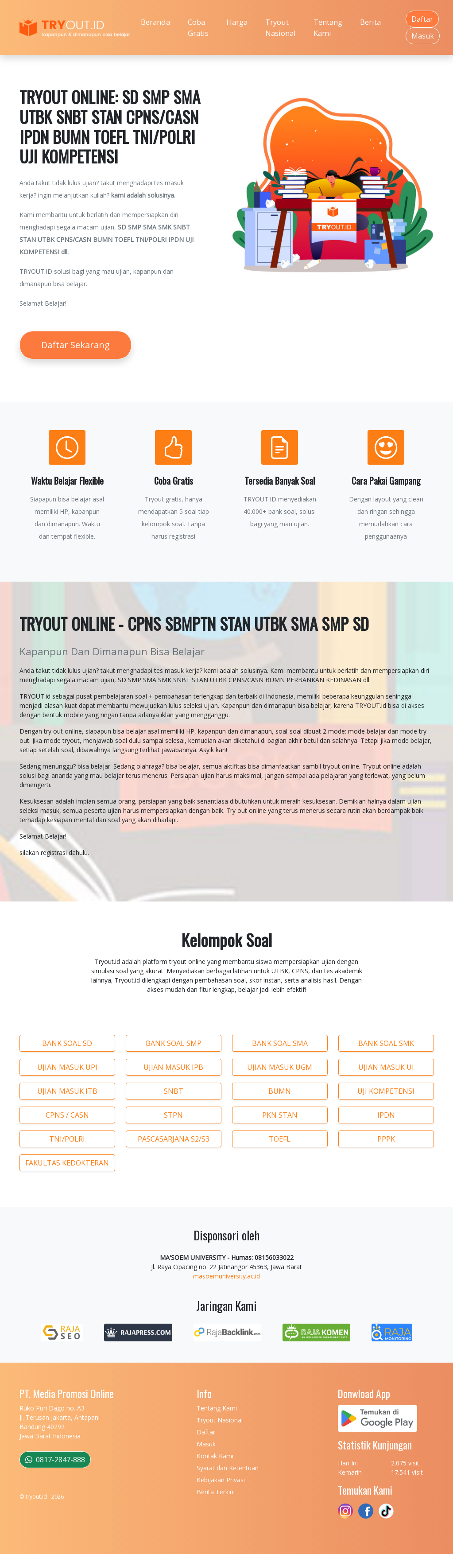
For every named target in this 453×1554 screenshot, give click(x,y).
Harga (237, 22)
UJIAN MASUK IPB (173, 1067)
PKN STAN (280, 1115)
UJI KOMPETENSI (385, 1091)
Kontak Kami (215, 1456)
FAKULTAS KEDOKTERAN (67, 1163)
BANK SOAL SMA (280, 1043)
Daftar (422, 19)
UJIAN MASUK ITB (67, 1091)
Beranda (155, 22)
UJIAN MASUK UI (386, 1067)
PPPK (386, 1139)
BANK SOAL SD (67, 1043)
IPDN (386, 1115)
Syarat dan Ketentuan (228, 1468)
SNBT (173, 1091)
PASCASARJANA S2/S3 (173, 1139)
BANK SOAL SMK (386, 1043)
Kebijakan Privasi (221, 1480)
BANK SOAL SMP (173, 1043)
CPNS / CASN (67, 1115)
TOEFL (279, 1139)
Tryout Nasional (280, 27)
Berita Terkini (216, 1492)
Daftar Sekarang (75, 345)
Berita (370, 22)
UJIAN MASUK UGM (279, 1067)
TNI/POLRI (67, 1139)
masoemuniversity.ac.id (226, 1276)
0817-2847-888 (55, 1460)
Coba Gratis (198, 27)
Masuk (422, 36)
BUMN (279, 1091)
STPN (173, 1115)
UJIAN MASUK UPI (67, 1067)
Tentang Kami (328, 27)
